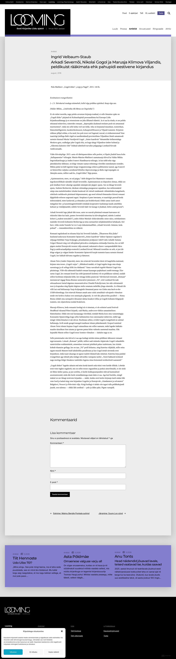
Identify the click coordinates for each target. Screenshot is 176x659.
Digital (166, 656)
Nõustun (13, 652)
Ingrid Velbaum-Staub (71, 57)
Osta (72, 626)
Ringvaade (158, 29)
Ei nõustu (33, 652)
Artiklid (133, 29)
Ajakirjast (41, 626)
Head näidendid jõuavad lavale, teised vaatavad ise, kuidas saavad (138, 562)
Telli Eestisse (76, 631)
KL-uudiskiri (150, 13)
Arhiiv (168, 29)
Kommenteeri (57, 443)
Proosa (123, 29)
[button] (62, 631)
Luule (115, 29)
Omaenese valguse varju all (83, 561)
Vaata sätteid (53, 652)
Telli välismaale (77, 636)
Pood (124, 13)
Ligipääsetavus (109, 626)
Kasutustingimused (111, 631)
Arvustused (144, 29)
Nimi (53, 471)
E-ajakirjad (133, 13)
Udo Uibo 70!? (22, 562)
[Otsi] (169, 13)
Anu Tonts (124, 556)
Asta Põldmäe (76, 556)
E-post (54, 482)
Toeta (161, 13)
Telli (141, 13)
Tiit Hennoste (25, 558)
